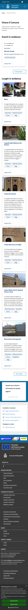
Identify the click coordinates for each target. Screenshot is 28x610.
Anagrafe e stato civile (9, 495)
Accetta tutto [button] (14, 601)
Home (3, 13)
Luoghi (5, 542)
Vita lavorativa (7, 497)
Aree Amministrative (8, 476)
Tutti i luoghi (20, 374)
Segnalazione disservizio (9, 573)
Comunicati (6, 533)
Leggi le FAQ (6, 575)
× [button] (26, 586)
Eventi (5, 545)
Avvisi (4, 536)
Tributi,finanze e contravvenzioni (11, 516)
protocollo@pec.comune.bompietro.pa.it (14, 560)
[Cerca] (25, 6)
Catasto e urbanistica (8, 502)
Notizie (5, 531)
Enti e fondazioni (7, 480)
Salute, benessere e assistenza (11, 521)
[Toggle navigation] (3, 6)
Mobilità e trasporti (8, 504)
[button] (14, 607)
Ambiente (5, 519)
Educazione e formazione (9, 512)
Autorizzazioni (7, 524)
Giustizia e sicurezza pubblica (10, 514)
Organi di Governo (8, 473)
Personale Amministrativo (10, 485)
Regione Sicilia (6, 2)
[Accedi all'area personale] (22, 2)
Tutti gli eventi (19, 72)
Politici (5, 483)
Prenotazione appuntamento (10, 571)
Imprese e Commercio (8, 500)
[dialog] (14, 597)
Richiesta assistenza (8, 578)
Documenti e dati (7, 487)
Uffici (4, 478)
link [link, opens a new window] (6, 597)
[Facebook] (3, 466)
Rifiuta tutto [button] (14, 604)
